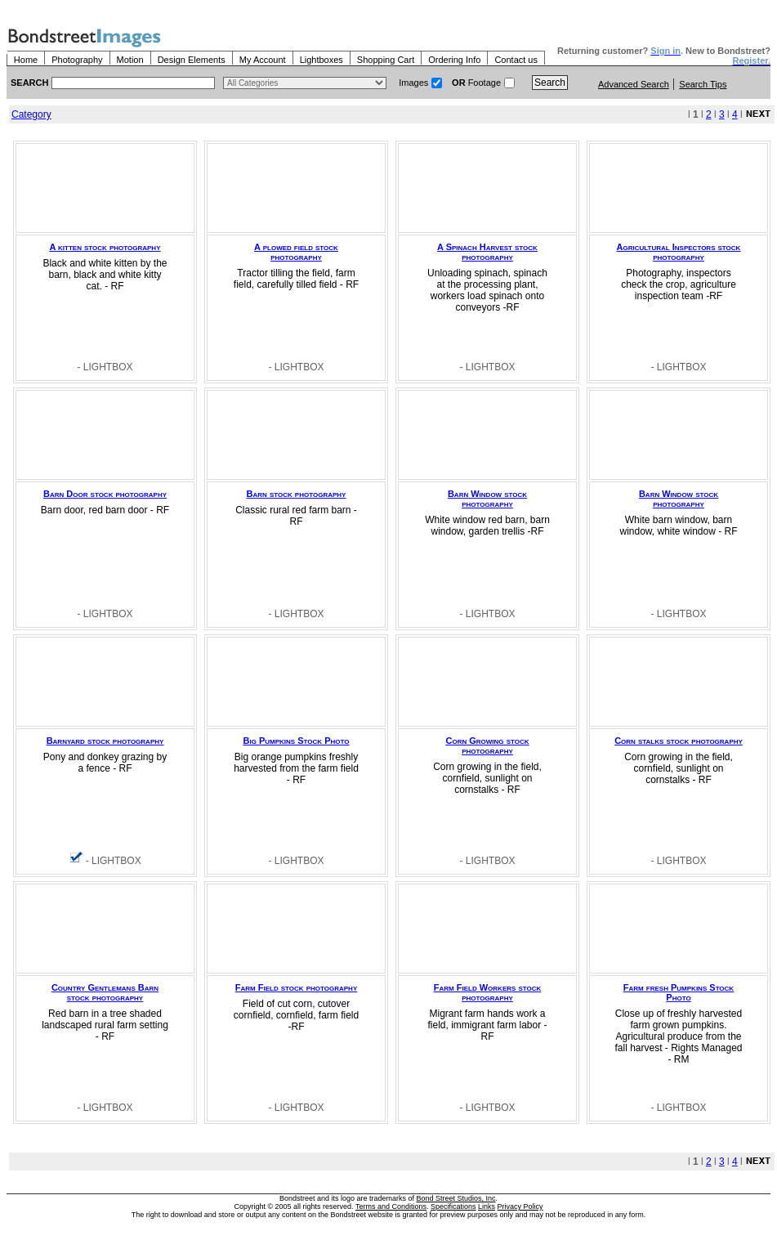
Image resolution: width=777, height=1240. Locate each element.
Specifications (453, 1206)
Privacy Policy (520, 1206)
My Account (262, 60)
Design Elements (192, 60)
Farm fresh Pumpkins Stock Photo (678, 992)
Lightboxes (321, 60)
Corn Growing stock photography (487, 745)
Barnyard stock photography (105, 740)
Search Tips (702, 84)
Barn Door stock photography (105, 494)
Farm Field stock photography (296, 987)
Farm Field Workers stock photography (488, 992)
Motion (130, 60)
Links (486, 1206)
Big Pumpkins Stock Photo (296, 740)
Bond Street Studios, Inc (456, 1198)
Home (26, 60)
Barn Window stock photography (487, 498)
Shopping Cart (385, 60)
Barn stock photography (296, 494)
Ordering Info (454, 60)
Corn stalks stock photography (678, 740)
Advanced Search (633, 84)
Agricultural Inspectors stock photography (679, 252)
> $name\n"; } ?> (304, 83)
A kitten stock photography (105, 247)
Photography (76, 60)
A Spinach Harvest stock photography (487, 252)
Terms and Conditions (390, 1206)
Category (31, 114)
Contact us (516, 60)
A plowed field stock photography (296, 252)
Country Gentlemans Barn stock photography (105, 992)
